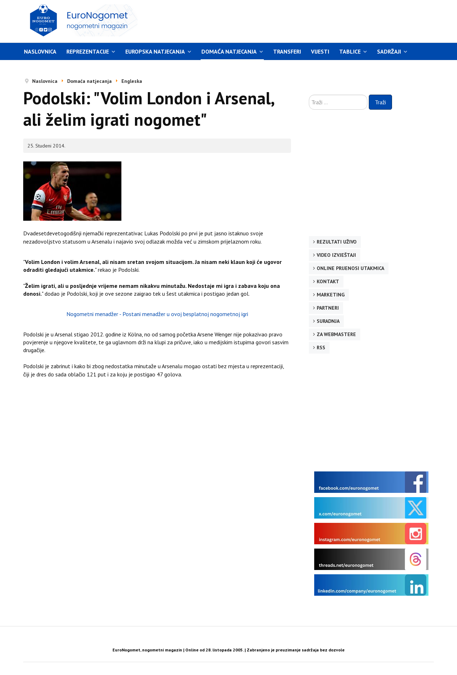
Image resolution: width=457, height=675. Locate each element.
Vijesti (320, 51)
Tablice (350, 51)
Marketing (331, 294)
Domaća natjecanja (229, 51)
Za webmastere (336, 334)
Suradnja (328, 321)
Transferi (287, 51)
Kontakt (328, 281)
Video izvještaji (336, 255)
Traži (380, 102)
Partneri (328, 308)
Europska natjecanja (155, 51)
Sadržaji (389, 51)
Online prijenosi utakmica (350, 268)
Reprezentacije (87, 51)
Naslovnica (40, 51)
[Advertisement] (296, 20)
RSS (321, 347)
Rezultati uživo (337, 242)
